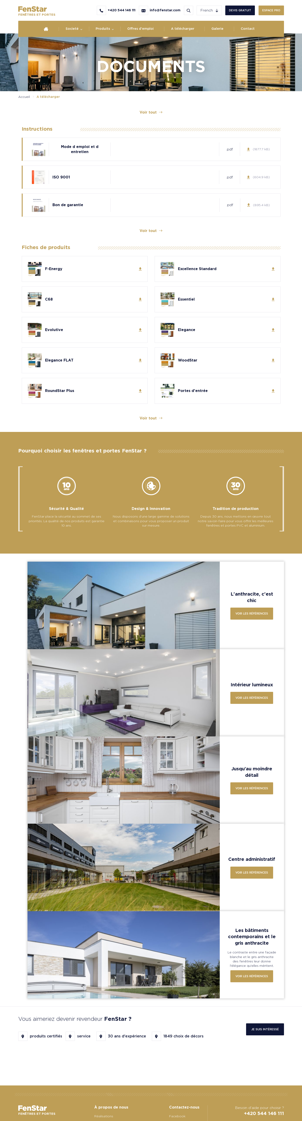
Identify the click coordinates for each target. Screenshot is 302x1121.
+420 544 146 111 (264, 1113)
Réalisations (103, 1116)
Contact (248, 28)
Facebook (177, 1116)
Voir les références (251, 613)
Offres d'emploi (140, 28)
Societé (72, 28)
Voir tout (151, 112)
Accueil (24, 97)
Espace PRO (271, 10)
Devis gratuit (240, 10)
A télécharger (182, 28)
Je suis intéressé (265, 1029)
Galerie (217, 28)
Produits (103, 28)
